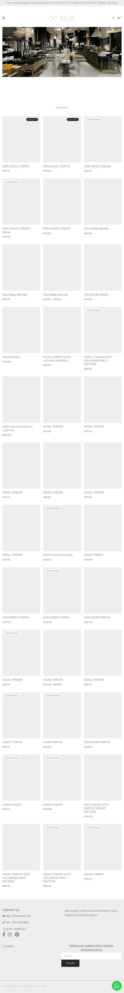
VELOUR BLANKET (96, 294)
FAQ (113, 910)
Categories (62, 107)
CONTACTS (71, 915)
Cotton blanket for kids (58, 555)
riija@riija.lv (19, 929)
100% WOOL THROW (15, 166)
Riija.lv (14, 985)
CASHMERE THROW (15, 617)
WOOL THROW (53, 426)
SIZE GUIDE (71, 910)
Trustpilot (7, 946)
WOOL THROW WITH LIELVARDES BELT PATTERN (98, 361)
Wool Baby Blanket (96, 228)
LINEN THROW (93, 555)
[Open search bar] (113, 18)
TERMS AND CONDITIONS (94, 910)
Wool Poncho (11, 357)
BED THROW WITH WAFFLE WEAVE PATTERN (96, 808)
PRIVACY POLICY (88, 915)
